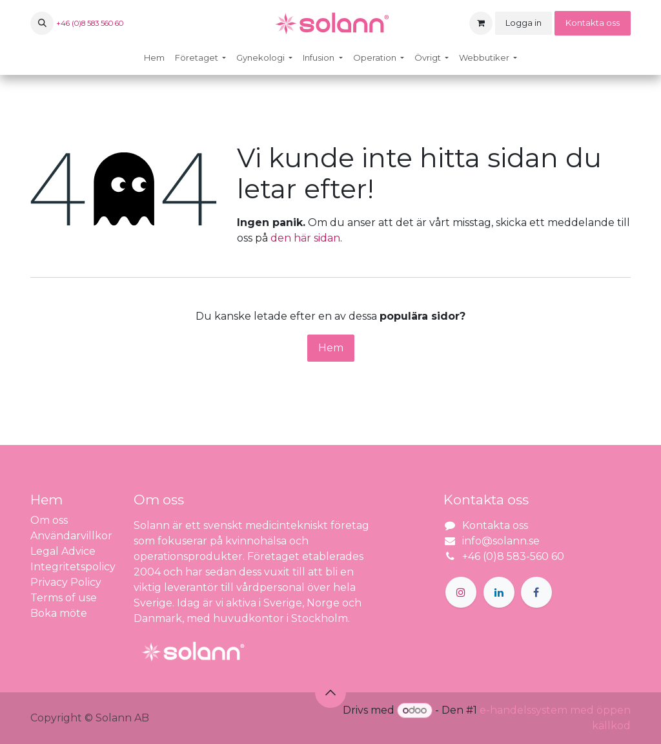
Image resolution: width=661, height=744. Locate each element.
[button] (42, 23)
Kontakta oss (592, 22)
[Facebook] (536, 592)
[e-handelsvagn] (481, 23)
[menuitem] (154, 58)
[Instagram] (460, 592)
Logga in (523, 22)
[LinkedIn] (498, 592)
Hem (330, 348)
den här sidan (305, 238)
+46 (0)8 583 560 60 (89, 23)
